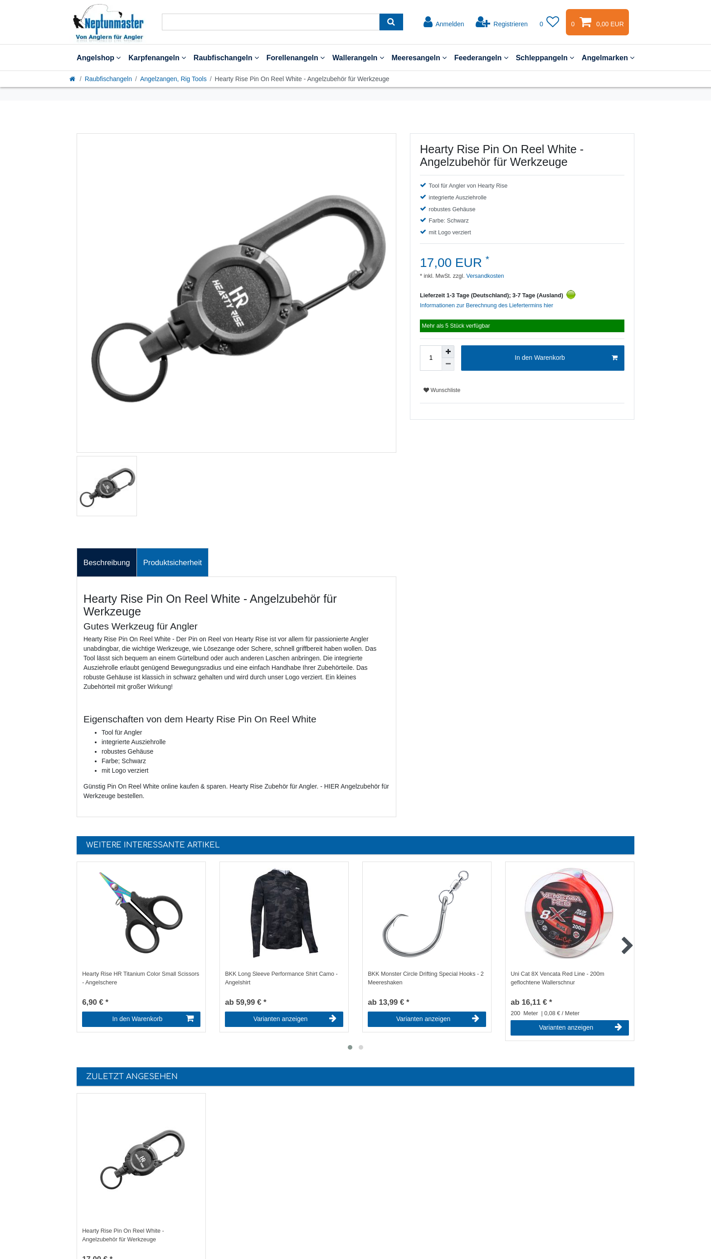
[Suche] (391, 22)
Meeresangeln (419, 57)
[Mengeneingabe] (431, 358)
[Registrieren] (502, 22)
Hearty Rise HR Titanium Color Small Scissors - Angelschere (140, 978)
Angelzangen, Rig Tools (173, 78)
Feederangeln (481, 57)
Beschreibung (106, 562)
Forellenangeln (295, 57)
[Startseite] (73, 78)
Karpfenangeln (157, 57)
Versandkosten (484, 276)
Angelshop (99, 57)
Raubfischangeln (226, 57)
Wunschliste (442, 390)
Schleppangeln (545, 57)
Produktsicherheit (172, 562)
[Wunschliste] (550, 22)
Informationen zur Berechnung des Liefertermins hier (486, 305)
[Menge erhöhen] (448, 351)
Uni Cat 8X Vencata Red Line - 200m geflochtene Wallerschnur (557, 978)
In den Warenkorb (566, 358)
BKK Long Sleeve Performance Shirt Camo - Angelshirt (281, 978)
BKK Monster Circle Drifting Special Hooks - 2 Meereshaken (425, 978)
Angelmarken (608, 57)
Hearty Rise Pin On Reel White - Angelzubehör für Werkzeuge (123, 1235)
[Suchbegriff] (271, 22)
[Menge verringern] (448, 364)
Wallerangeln (358, 57)
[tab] (107, 562)
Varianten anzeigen (294, 1018)
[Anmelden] (444, 22)
